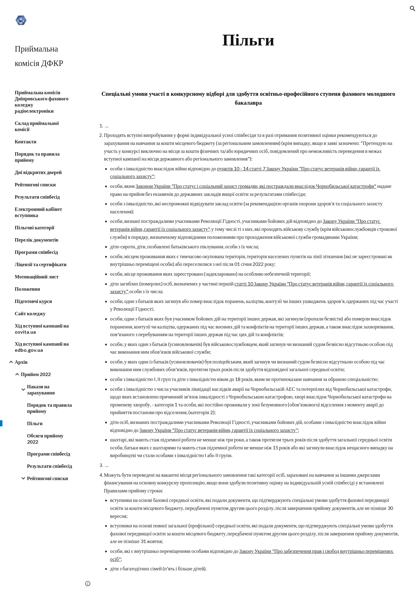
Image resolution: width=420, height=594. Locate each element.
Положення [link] (27, 289)
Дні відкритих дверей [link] (38, 172)
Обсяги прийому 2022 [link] (45, 439)
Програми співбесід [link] (36, 252)
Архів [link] (21, 362)
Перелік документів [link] (36, 240)
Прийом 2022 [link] (36, 374)
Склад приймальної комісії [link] (37, 126)
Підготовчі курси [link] (33, 301)
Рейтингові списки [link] (35, 184)
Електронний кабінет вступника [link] (38, 212)
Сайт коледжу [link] (30, 313)
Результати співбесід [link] (37, 197)
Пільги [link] (35, 423)
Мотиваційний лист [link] (37, 276)
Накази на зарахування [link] (41, 389)
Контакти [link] (25, 141)
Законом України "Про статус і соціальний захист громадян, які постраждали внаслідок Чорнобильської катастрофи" (256, 186)
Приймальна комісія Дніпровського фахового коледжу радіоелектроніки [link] (41, 101)
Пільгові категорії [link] (34, 227)
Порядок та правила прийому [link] (37, 157)
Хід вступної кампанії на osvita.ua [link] (42, 329)
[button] (412, 8)
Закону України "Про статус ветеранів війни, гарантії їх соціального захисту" (218, 430)
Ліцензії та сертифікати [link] (41, 264)
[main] (248, 40)
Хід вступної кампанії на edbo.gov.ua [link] (42, 347)
